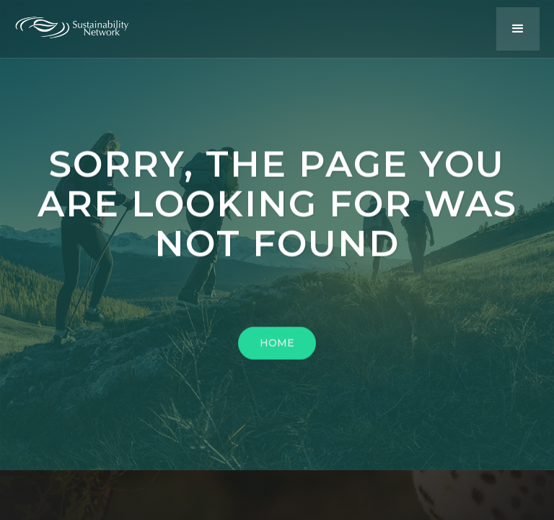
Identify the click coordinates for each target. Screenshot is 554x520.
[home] (82, 23)
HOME (277, 346)
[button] (518, 29)
